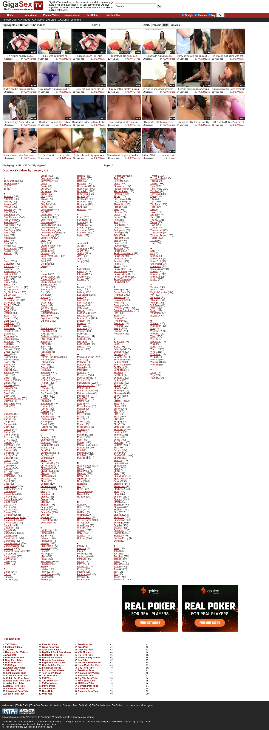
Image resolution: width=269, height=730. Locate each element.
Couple (7, 509)
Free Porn (83, 647)
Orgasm (81, 530)
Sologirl (117, 450)
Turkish (154, 240)
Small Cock (119, 427)
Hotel (79, 181)
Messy (80, 403)
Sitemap (67, 705)
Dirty (43, 201)
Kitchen (81, 274)
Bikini (6, 310)
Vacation (154, 287)
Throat (153, 176)
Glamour (45, 473)
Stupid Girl (119, 517)
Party (79, 564)
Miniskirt (81, 421)
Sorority (117, 453)
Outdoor (81, 538)
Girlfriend (45, 468)
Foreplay (45, 411)
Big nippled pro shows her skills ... (159, 89)
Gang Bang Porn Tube (18, 680)
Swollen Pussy (121, 538)
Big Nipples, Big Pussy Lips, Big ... (193, 123)
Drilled (44, 248)
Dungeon (45, 258)
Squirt (117, 481)
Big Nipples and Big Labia (20, 56)
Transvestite (156, 232)
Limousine (82, 328)
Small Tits (118, 429)
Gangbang (46, 442)
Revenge (118, 305)
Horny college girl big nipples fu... (193, 56)
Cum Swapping (11, 546)
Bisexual (8, 313)
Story (116, 494)
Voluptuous (155, 313)
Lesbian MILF (84, 313)
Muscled (81, 458)
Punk (116, 264)
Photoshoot (119, 186)
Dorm (43, 219)
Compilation (10, 494)
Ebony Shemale (48, 282)
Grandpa (45, 496)
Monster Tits (83, 447)
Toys (152, 225)
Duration (175, 25)
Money (80, 442)
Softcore (118, 445)
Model (80, 437)
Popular (156, 25)
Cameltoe (8, 414)
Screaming (119, 352)
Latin (79, 300)
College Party (10, 489)
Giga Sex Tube (85, 649)
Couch (7, 502)
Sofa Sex (118, 442)
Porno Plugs (48, 686)
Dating (44, 176)
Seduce (117, 362)
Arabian (8, 238)
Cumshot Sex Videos (53, 665)
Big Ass (7, 289)
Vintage (154, 302)
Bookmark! (76, 19)
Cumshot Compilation (14, 551)
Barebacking (10, 271)
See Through (120, 364)
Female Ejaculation (50, 357)
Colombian (9, 491)
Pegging (81, 572)
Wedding (154, 333)
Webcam (154, 331)
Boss (6, 362)
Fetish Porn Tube (15, 693)
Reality (117, 289)
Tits (152, 201)
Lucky (80, 349)
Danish (7, 574)
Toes (152, 207)
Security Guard (121, 359)
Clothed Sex (10, 476)
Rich (116, 313)
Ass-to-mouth (10, 248)
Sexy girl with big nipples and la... (54, 89)
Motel (80, 450)
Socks (117, 439)
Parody (80, 561)
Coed (6, 484)
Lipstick (81, 333)
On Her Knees (84, 520)
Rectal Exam (120, 292)
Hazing (44, 553)
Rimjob (117, 318)
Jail (79, 245)
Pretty (117, 240)
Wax (152, 328)
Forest (44, 414)
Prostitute (118, 248)
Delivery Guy (47, 181)
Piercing (118, 194)
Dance (7, 572)
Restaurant (119, 300)
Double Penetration (50, 232)
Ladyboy (81, 292)
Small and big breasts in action (54, 122)
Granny (44, 499)
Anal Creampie (11, 217)
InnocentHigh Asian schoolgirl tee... (19, 123)
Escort (44, 305)
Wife (152, 352)
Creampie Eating (12, 520)
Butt (6, 406)
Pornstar (118, 227)
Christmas (9, 453)
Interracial (82, 230)
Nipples (81, 478)
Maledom (81, 364)
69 (5, 188)
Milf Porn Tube (14, 670)
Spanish (118, 460)
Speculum (119, 465)
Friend (44, 424)
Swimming (119, 530)
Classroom (9, 463)
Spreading (119, 476)
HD (42, 556)
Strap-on (118, 499)
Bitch (6, 315)
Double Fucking (48, 230)
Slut (116, 424)
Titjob (153, 196)
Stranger (118, 496)
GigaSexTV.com (22, 721)
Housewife (82, 186)
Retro (116, 302)
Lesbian (81, 310)
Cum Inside (9, 541)
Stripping (118, 507)
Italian (80, 235)
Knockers (81, 276)
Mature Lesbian (85, 393)
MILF (79, 414)
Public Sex (119, 256)
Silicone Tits (120, 401)
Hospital (81, 176)
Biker (6, 307)
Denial (44, 183)
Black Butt (9, 323)
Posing (117, 232)
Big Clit (7, 295)
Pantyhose (82, 556)
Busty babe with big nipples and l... (89, 156)
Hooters (44, 579)
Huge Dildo (82, 191)
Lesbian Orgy (83, 315)
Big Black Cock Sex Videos (56, 652)
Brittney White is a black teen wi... (158, 155)
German (45, 458)
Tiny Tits (154, 194)
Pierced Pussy (121, 191)
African (7, 207)
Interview (81, 232)
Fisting (44, 385)
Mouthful (81, 453)
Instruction (82, 227)
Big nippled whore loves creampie (228, 89)
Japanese (82, 248)
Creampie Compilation (15, 517)
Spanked (118, 463)
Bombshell (9, 346)
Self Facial (119, 367)
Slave (116, 416)
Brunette (8, 380)
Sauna (117, 346)
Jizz (79, 256)
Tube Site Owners (39, 705)
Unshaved (155, 276)
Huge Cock (82, 188)
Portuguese (119, 230)
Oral (79, 527)
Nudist (80, 484)
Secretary (118, 354)
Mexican (81, 408)
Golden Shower (48, 486)
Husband (81, 209)
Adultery (8, 201)
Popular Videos (51, 15)
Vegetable (155, 297)
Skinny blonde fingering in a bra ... (124, 155)
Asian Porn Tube (15, 683)
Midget (80, 411)
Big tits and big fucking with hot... (228, 56)
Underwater (156, 264)
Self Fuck (118, 372)
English (44, 297)
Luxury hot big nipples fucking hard (89, 90)
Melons (80, 401)
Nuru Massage (84, 491)
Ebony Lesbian (48, 276)
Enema (44, 295)
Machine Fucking (85, 357)
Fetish (44, 362)
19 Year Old (10, 183)
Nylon (80, 494)
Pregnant (118, 238)
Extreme (45, 321)
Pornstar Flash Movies (90, 662)
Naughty (81, 471)
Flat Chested (47, 393)
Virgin (153, 307)
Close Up (8, 473)
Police (117, 214)
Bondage (8, 349)
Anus (6, 235)
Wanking (154, 323)
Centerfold (9, 437)
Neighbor (81, 473)
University (155, 274)
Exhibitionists (47, 313)
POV (116, 235)
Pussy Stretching (122, 276)
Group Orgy (46, 509)
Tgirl (116, 572)
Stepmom (118, 484)
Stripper (118, 504)
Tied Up (154, 183)
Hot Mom (81, 178)
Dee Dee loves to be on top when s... (54, 156)
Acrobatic (8, 196)
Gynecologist (47, 520)
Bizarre (7, 318)
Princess (118, 243)
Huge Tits (82, 194)
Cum (6, 530)
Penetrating (83, 574)
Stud (116, 512)
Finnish (44, 375)
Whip (152, 344)
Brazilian (8, 370)
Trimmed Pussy (158, 235)
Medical (81, 396)
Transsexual (156, 230)
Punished (118, 261)
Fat (42, 346)
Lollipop (81, 339)
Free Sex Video (50, 644)
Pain (79, 546)
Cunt (6, 553)
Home (10, 15)
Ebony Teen (46, 284)
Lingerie (81, 331)
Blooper (8, 333)
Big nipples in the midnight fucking (89, 122)
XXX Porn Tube (50, 675)
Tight (152, 186)
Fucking (44, 427)
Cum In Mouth (11, 538)
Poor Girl (118, 225)
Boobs (7, 352)
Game (44, 439)
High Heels (46, 561)
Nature (80, 468)
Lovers (80, 346)
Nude (80, 481)
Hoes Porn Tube (13, 662)
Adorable (8, 199)
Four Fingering (48, 416)
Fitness (44, 388)
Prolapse (118, 245)
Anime (7, 232)
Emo (43, 292)
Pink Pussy (119, 199)
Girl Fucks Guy (48, 463)
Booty (7, 357)
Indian (80, 217)
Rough (117, 328)
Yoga (152, 375)
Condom (8, 496)
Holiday (44, 569)
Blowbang (9, 336)
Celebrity (8, 434)
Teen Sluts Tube (86, 680)
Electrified (45, 287)
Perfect (80, 579)
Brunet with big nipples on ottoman (124, 57)
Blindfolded (9, 328)
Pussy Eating (120, 271)
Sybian (117, 541)
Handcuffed (46, 541)
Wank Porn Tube (50, 647)
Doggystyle (46, 209)
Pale (79, 551)
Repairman (119, 297)
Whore (153, 349)
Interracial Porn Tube (17, 691)
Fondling (45, 398)
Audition (8, 253)
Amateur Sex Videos (89, 673)
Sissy (116, 403)
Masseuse (82, 375)
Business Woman (12, 398)
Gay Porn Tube (86, 668)
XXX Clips (10, 665)
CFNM (7, 439)
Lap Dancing (83, 295)
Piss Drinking (120, 201)
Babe (6, 261)
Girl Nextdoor (47, 465)
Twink (153, 243)
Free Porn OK (85, 644)
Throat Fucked (157, 178)
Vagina (153, 289)
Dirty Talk (45, 204)
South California (122, 455)
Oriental (81, 535)
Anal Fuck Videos (51, 649)
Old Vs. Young (84, 517)
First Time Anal (48, 380)
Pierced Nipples (121, 188)
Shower (117, 396)
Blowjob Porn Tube (88, 686)
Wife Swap (155, 354)
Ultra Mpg (47, 693)
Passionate (82, 566)
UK (152, 253)
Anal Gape (9, 227)
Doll (42, 212)
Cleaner (8, 468)
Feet (43, 354)
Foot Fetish (46, 403)
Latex (80, 297)
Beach (7, 284)
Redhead (118, 295)
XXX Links (63, 19)
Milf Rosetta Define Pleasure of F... (228, 123)
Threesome (119, 579)
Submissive (119, 520)
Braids (7, 367)
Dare (6, 577)
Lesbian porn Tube (16, 673)
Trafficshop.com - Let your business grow (132, 705)
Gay (211, 15)
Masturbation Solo (86, 385)
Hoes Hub (47, 691)
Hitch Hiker (46, 564)
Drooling (45, 253)
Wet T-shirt (155, 341)
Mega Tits (82, 398)
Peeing (80, 569)
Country (8, 507)
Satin (116, 344)
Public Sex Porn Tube (17, 678)
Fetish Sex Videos (51, 668)
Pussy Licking (120, 274)
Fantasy (45, 341)
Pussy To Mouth (122, 279)
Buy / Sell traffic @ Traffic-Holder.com (91, 705)
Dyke (43, 266)
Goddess (45, 484)
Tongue (154, 214)
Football (45, 406)
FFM (43, 364)
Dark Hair (8, 579)
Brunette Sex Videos (53, 660)
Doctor (44, 207)
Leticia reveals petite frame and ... (20, 155)
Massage (81, 372)
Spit (116, 471)
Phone (117, 183)
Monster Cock (84, 445)
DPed (43, 240)
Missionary (82, 427)
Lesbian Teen (83, 318)
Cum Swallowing (12, 543)
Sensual (118, 377)
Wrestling (155, 364)
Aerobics (8, 204)
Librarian (81, 323)
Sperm (117, 468)
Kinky (80, 269)
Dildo (43, 199)
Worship (154, 362)
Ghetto (44, 460)
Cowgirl (7, 512)
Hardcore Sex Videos (16, 652)
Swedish (118, 527)
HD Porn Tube (85, 655)
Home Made (47, 574)
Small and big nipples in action (124, 122)
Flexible (44, 396)
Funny (44, 429)
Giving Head (47, 471)
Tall (115, 553)
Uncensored (156, 258)
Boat (6, 344)
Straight (187, 15)
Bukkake (8, 385)
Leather (81, 305)
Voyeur (153, 315)
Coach (7, 481)
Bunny (7, 390)
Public (117, 251)
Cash (6, 427)
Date (165, 25)
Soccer (117, 437)
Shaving (118, 390)
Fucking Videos (13, 647)
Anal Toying (10, 230)
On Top (80, 522)
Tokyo (153, 212)
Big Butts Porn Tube (53, 655)
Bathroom (9, 276)
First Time (45, 377)
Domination (46, 214)
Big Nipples (9, 302)
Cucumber (9, 527)
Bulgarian (8, 388)
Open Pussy (83, 525)
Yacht (153, 372)
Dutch (43, 261)
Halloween (46, 538)
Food (43, 401)
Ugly (152, 251)
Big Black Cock (11, 292)
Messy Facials (84, 406)
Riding (117, 315)
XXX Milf (9, 649)
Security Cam (120, 357)
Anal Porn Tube (86, 688)
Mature (80, 388)
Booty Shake (10, 359)
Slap (116, 414)
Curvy (7, 559)
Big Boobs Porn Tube (53, 662)
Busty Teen (9, 403)
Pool (116, 222)
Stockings (118, 489)
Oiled (79, 509)
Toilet (153, 209)
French (44, 421)
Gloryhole (45, 478)
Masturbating (83, 383)
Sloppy (117, 421)
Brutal (7, 383)
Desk (43, 188)
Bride (6, 375)
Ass (6, 245)
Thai (116, 574)
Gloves (44, 481)
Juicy (79, 261)
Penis (80, 577)
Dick (43, 196)
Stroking (118, 509)
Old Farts (81, 512)
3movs (172, 158)
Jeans (80, 251)
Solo (116, 447)
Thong (117, 577)
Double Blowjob (48, 225)
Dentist (44, 186)
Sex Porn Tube (85, 675)
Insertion (81, 225)
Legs (79, 307)
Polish (117, 217)
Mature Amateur (85, 390)
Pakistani (81, 548)
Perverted (118, 181)
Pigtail (117, 196)
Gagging (45, 437)
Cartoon (8, 424)
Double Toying (48, 238)
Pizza (116, 209)
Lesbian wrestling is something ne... (193, 90)
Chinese (8, 450)
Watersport (155, 326)
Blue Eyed (9, 341)
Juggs (80, 258)
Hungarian (82, 204)
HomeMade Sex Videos (90, 665)
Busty (7, 401)
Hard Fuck (46, 546)
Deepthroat (46, 178)
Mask (80, 370)
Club (6, 478)
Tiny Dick (155, 191)
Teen (116, 569)
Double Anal (47, 222)
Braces (7, 364)
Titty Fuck (155, 204)
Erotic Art (45, 302)
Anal (6, 212)
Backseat (8, 269)
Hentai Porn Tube (15, 686)
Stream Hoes (49, 688)
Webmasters (8, 705)
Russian (118, 333)
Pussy (117, 266)
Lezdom (81, 321)
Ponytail (118, 219)
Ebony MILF (47, 279)
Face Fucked (47, 328)
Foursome (46, 419)
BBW (6, 279)
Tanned (117, 559)
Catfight (8, 432)
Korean (80, 279)
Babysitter (9, 264)
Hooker (44, 577)
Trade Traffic (22, 705)
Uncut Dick (155, 261)
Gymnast (45, 517)
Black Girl (8, 326)
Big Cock (8, 297)
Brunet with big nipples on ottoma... (54, 57)
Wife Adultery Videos (89, 657)
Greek (44, 502)
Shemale (200, 15)
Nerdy (80, 476)
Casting (8, 429)
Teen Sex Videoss (51, 673)
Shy (116, 398)
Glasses (45, 476)
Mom (79, 439)
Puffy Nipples (120, 258)
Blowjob (8, 339)
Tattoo (117, 561)
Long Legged (83, 344)
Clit (5, 471)
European (45, 310)
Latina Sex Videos (16, 668)
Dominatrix (46, 217)
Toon (152, 217)
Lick (79, 326)
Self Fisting (119, 370)
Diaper (44, 194)
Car (5, 421)
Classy (7, 465)
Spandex (118, 458)
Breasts (8, 372)
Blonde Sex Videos (52, 657)
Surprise (118, 525)
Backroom (9, 266)
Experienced (47, 318)
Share (117, 385)
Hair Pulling (46, 530)
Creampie (9, 515)
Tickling (154, 181)
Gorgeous (45, 489)
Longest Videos (72, 15)
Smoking (118, 432)
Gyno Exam (46, 522)
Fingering (45, 372)
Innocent (81, 222)
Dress (43, 243)
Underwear (155, 266)
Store (116, 491)
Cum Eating (10, 535)
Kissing (80, 271)
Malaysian (82, 362)
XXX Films (10, 655)
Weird (153, 336)
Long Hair (82, 341)
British (7, 377)
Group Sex (46, 512)
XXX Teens (47, 678)
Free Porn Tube (86, 670)
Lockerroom (83, 336)
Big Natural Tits (11, 300)
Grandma (45, 494)
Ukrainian (155, 256)
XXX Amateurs (49, 683)
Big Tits (7, 305)
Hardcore (45, 548)
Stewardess (120, 486)
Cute (6, 561)
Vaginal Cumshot (158, 292)
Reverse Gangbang (123, 310)
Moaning (81, 434)
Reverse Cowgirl (122, 307)
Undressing (156, 269)
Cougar (7, 504)
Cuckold (8, 525)
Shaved (117, 388)
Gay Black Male (48, 453)
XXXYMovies (30, 59)
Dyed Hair (45, 264)
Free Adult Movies (14, 657)
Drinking (45, 251)
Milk (79, 419)
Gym (43, 515)
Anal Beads (9, 214)
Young (153, 377)
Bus (6, 393)
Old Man (81, 515)
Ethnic (44, 307)
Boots (7, 354)
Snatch (117, 434)
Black (6, 321)
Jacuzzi (81, 243)
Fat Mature (46, 352)
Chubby (8, 455)
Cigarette (8, 458)
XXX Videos (38, 19)
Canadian (8, 416)
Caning (7, 419)
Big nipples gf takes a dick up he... (158, 123)
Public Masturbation (123, 253)
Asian (7, 243)
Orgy (79, 533)
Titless (153, 199)
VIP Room (155, 305)
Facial (44, 333)
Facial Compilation (50, 336)
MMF (79, 432)
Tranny (153, 227)
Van (152, 295)
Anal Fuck (9, 225)
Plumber (118, 212)
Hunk (79, 207)
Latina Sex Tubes (15, 688)
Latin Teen (82, 302)
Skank (117, 406)
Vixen (153, 310)
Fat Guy (45, 349)
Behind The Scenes (14, 287)
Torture (153, 222)
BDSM (7, 282)
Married (81, 367)
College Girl (10, 486)
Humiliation (82, 199)
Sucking (118, 522)
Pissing (117, 207)
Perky (117, 178)
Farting (44, 344)
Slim (116, 419)
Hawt (43, 551)
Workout (154, 359)
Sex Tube (83, 660)
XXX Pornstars (50, 680)
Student (117, 515)
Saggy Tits (119, 341)
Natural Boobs (84, 465)
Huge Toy (81, 196)
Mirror (80, 424)
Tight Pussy (156, 188)
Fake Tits (45, 339)
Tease (117, 566)
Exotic (44, 315)
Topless (154, 219)
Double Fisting (48, 227)
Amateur (8, 209)
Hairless (45, 533)
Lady (79, 289)
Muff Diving (82, 455)
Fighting (45, 367)
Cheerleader (10, 447)
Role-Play (118, 321)
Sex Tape (118, 383)
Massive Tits (83, 377)
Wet (152, 339)
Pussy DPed (120, 269)
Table (116, 548)
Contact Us (55, 705)
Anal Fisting (10, 222)
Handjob (45, 543)
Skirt (116, 411)
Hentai (44, 559)
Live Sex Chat (113, 15)
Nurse (80, 489)
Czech (7, 564)
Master (80, 380)
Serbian (117, 380)
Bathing (8, 274)
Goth (43, 491)
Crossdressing (11, 522)
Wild (152, 357)
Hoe (43, 566)
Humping (81, 201)
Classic (7, 460)
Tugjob (153, 238)
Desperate (46, 191)
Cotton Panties (11, 499)
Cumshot (8, 548)
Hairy (43, 535)
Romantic (118, 326)
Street (117, 502)
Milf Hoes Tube (86, 683)
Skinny (117, 408)
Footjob (44, 408)
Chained (8, 442)
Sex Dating (92, 15)
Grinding (45, 504)
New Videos (30, 15)
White (153, 346)
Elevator (45, 289)
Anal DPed (9, 219)
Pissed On (119, 204)
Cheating (8, 445)
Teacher (118, 564)
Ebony (44, 274)
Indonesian (82, 219)
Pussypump (120, 282)
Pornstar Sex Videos (53, 670)
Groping (45, 507)
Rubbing (118, 331)
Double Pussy (47, 235)
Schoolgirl (119, 349)
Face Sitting (46, 331)
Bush (6, 396)
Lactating (81, 287)
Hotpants (81, 183)
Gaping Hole (47, 445)
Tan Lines (118, 556)
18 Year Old (10, 181)
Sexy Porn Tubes (14, 660)
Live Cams (51, 19)
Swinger (118, 535)
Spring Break (120, 478)
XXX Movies (24, 19)
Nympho (81, 496)
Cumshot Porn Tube (17, 675)
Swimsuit (118, 533)
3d (5, 186)
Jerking (80, 253)
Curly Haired (10, 556)
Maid (79, 359)
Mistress (81, 429)
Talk (116, 551)
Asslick (7, 251)
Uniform (154, 271)
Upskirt (153, 279)
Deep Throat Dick (49, 256)
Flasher (44, 390)
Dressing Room (48, 245)
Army (6, 240)
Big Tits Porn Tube (88, 678)
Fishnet (44, 383)
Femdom (45, 359)
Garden (44, 447)
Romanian (119, 323)
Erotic (43, 300)
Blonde (7, 331)
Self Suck (118, 375)
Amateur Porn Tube (88, 691)
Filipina (44, 370)
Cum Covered (11, 533)
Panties (81, 553)
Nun (79, 486)
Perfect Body (120, 176)
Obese (80, 504)
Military (80, 416)
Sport (116, 473)
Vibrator (154, 300)
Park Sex (81, 559)
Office (80, 507)
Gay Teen (45, 455)
